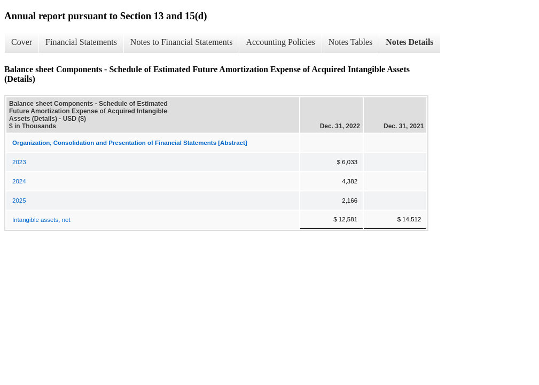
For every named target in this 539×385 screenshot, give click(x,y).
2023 (19, 162)
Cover (21, 42)
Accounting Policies (280, 42)
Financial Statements (81, 42)
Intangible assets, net (41, 220)
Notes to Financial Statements (181, 42)
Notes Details (409, 42)
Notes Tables (351, 42)
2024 (19, 181)
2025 (19, 200)
